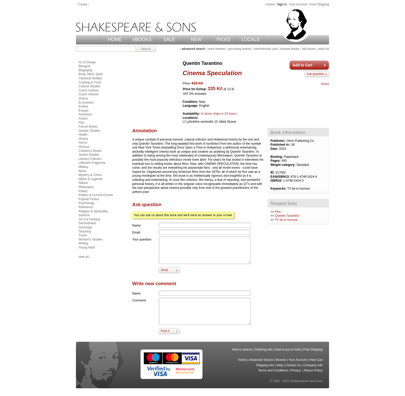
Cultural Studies (89, 86)
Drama (83, 98)
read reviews (216, 49)
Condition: (191, 102)
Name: (136, 225)
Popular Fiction (89, 199)
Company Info (313, 365)
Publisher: (278, 141)
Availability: (192, 113)
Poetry (83, 191)
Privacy (296, 370)
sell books (309, 49)
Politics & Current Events (96, 195)
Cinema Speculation (212, 72)
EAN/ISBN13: (280, 176)
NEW (196, 39)
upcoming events (239, 49)
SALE (169, 39)
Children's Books (90, 151)
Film (278, 212)
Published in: (280, 144)
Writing (83, 243)
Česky (83, 4)
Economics (86, 102)
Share (325, 84)
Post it (165, 331)
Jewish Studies (89, 155)
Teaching (85, 231)
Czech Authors (89, 90)
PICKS (223, 39)
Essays (84, 110)
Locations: (190, 118)
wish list (323, 49)
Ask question (315, 74)
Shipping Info (265, 365)
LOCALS (250, 39)
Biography (85, 70)
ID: (272, 172)
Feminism (85, 114)
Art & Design (87, 62)
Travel (83, 235)
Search (146, 49)
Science (84, 215)
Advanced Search (261, 360)
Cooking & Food (90, 82)
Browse (281, 360)
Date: (274, 149)
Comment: (139, 300)
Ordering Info (263, 349)
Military (83, 167)
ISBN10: (276, 180)
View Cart (316, 360)
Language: (191, 105)
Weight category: (283, 165)
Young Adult (87, 247)
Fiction (83, 118)
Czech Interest (88, 94)
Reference (86, 207)
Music (83, 171)
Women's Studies (91, 239)
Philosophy (86, 187)
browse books (289, 49)
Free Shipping (319, 4)
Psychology (86, 203)
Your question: (142, 239)
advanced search (193, 49)
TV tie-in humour (286, 220)
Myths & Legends (91, 179)
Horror (83, 142)
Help (280, 365)
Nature (83, 183)
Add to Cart (302, 65)
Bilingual (84, 66)
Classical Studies (90, 78)
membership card (266, 49)
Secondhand (87, 223)
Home (270, 4)
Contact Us (293, 365)
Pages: (276, 160)
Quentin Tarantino (287, 216)
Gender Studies (89, 131)
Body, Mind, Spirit (91, 74)
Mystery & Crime (90, 175)
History (83, 139)
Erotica (83, 106)
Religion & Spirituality (93, 211)
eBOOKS (142, 39)
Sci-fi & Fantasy (89, 219)
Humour (84, 147)
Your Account (298, 4)
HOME (115, 39)
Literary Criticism (90, 159)
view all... (85, 257)
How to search (242, 349)
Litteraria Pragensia (92, 163)
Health (83, 134)
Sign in (282, 4)
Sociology (85, 227)
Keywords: (278, 188)
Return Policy (313, 370)
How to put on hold (288, 349)
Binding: (277, 157)
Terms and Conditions (273, 370)
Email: (136, 232)
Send (164, 270)
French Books (88, 126)
